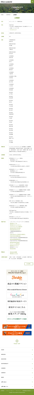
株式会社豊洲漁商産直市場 (15, 239)
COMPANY (8, 14)
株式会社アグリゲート (14, 245)
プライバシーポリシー (10, 390)
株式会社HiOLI (13, 248)
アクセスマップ (13, 29)
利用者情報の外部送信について (28, 390)
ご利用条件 (2, 390)
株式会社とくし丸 (13, 223)
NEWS (2, 377)
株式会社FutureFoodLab (14, 242)
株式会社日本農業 (13, 252)
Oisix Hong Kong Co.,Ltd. (15, 229)
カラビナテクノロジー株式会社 (16, 226)
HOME (2, 14)
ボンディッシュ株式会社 (15, 243)
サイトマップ (18, 390)
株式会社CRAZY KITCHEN (15, 228)
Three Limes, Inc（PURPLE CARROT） (18, 234)
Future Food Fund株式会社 (15, 235)
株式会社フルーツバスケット (15, 224)
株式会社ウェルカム (14, 253)
